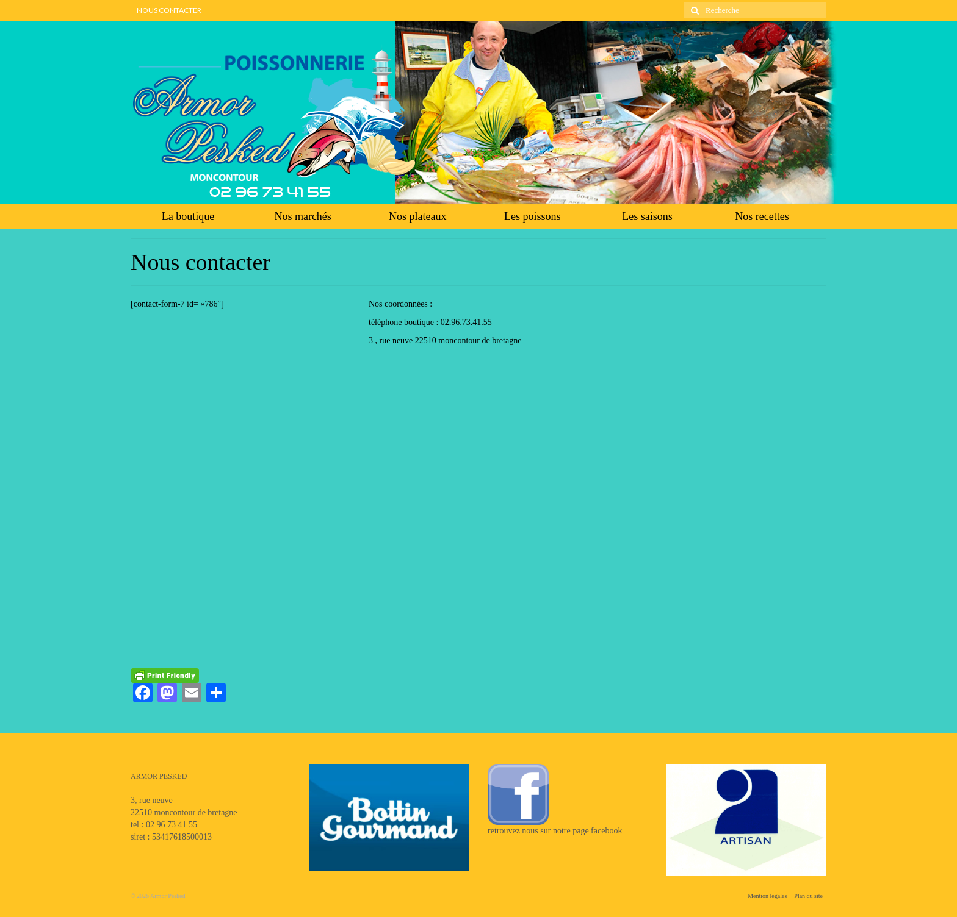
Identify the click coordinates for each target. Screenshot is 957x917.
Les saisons (647, 216)
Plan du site (808, 896)
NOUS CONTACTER (169, 10)
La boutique (188, 216)
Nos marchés (302, 216)
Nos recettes (762, 216)
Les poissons (532, 216)
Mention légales (767, 896)
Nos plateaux (417, 216)
